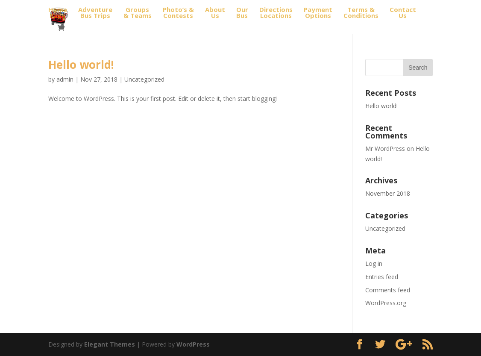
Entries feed (381, 277)
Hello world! (81, 64)
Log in (373, 263)
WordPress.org (385, 303)
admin (64, 79)
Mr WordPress (385, 148)
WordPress (193, 344)
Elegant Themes (109, 344)
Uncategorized (144, 79)
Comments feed (387, 290)
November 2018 (387, 193)
